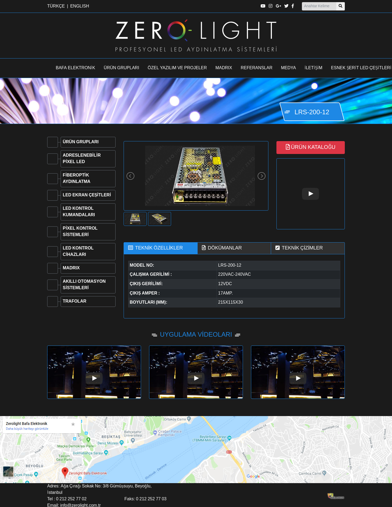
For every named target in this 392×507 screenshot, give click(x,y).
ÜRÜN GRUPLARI (121, 68)
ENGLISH (79, 6)
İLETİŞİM (314, 68)
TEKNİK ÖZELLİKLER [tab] (155, 248)
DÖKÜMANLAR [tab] (222, 248)
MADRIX (224, 68)
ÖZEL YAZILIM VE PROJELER (177, 68)
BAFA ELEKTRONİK (75, 68)
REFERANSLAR (256, 68)
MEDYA (288, 68)
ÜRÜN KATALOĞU (310, 147)
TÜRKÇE (56, 6)
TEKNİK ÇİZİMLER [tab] (299, 248)
